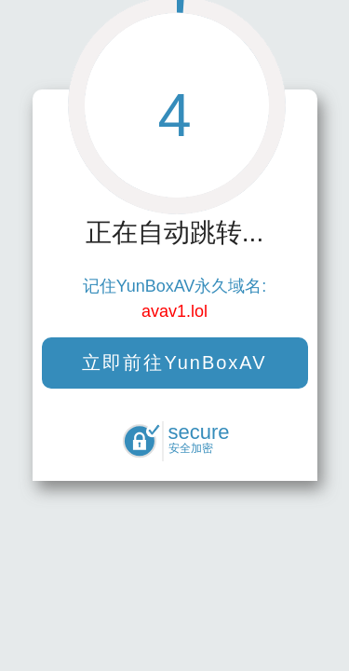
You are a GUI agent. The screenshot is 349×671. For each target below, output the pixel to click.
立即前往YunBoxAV (174, 362)
